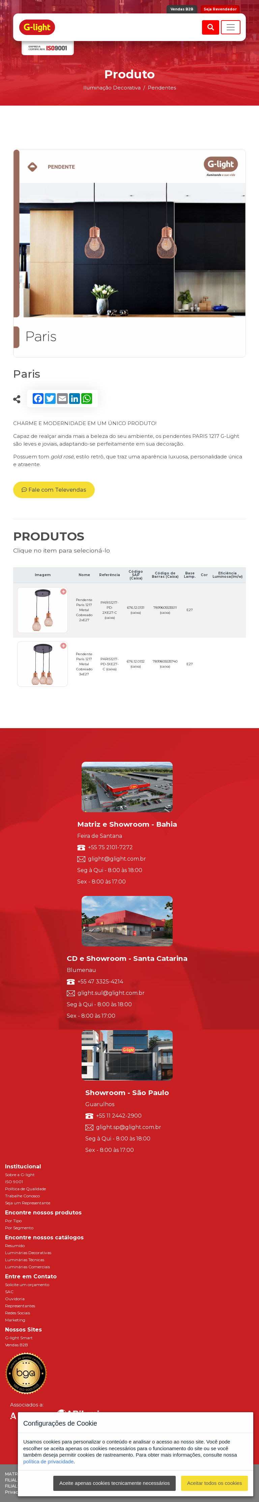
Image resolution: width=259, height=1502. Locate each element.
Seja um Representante (27, 1202)
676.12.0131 (135, 610)
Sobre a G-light (20, 1174)
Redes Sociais (17, 1312)
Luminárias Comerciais (27, 1266)
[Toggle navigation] (230, 27)
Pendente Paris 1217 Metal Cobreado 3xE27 (84, 664)
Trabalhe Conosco (22, 1195)
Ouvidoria (15, 1298)
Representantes (20, 1305)
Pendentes (162, 87)
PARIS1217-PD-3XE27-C (109, 664)
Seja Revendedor (220, 9)
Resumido (15, 1245)
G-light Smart (19, 1337)
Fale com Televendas (54, 490)
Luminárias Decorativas (28, 1252)
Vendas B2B (182, 9)
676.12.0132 (136, 664)
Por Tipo (13, 1220)
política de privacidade (48, 1461)
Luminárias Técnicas (24, 1259)
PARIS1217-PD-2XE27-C (109, 610)
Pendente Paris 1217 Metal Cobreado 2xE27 (84, 610)
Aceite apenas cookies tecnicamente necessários (114, 1483)
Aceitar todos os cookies (214, 1483)
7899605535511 (165, 610)
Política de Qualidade (25, 1188)
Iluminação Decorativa (112, 87)
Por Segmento (19, 1227)
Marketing (15, 1319)
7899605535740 (165, 664)
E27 (189, 610)
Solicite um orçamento (27, 1284)
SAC (9, 1291)
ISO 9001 (14, 1181)
